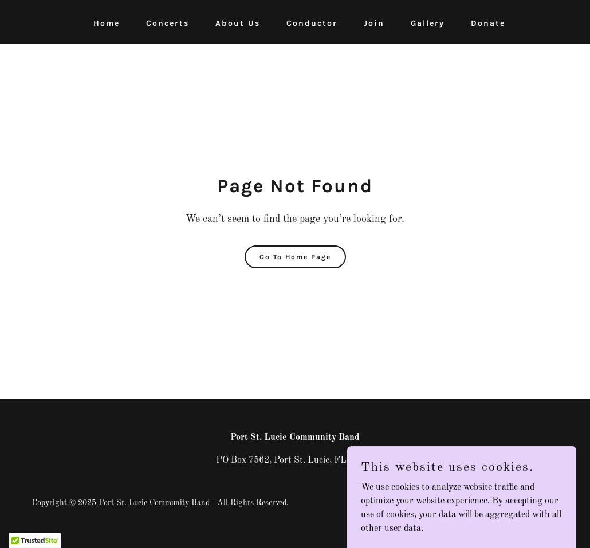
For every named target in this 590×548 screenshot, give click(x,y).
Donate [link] (488, 23)
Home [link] (106, 23)
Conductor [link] (311, 23)
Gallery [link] (428, 23)
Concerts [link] (167, 23)
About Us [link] (237, 23)
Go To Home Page (295, 257)
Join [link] (374, 23)
